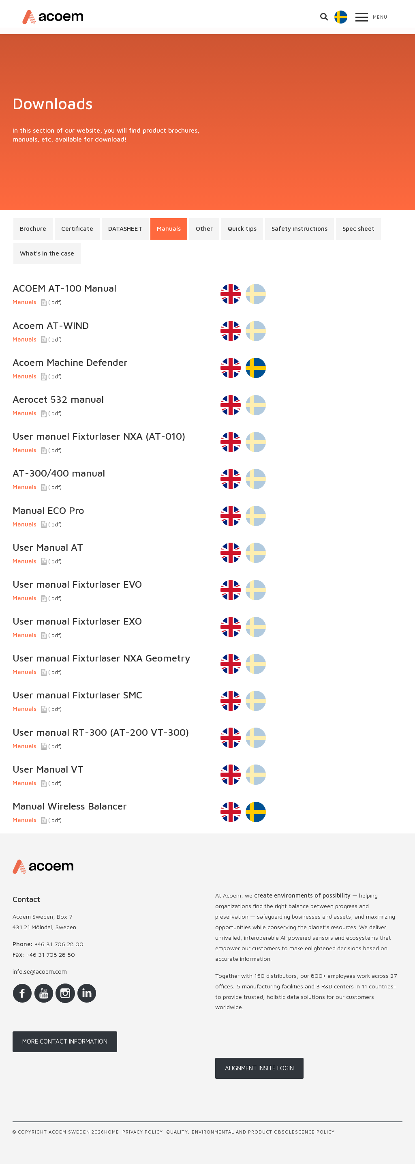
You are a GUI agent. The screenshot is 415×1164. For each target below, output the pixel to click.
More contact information (64, 1041)
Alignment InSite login (259, 1068)
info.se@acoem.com (40, 971)
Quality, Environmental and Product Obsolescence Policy (250, 1131)
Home (111, 1131)
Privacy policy (142, 1131)
